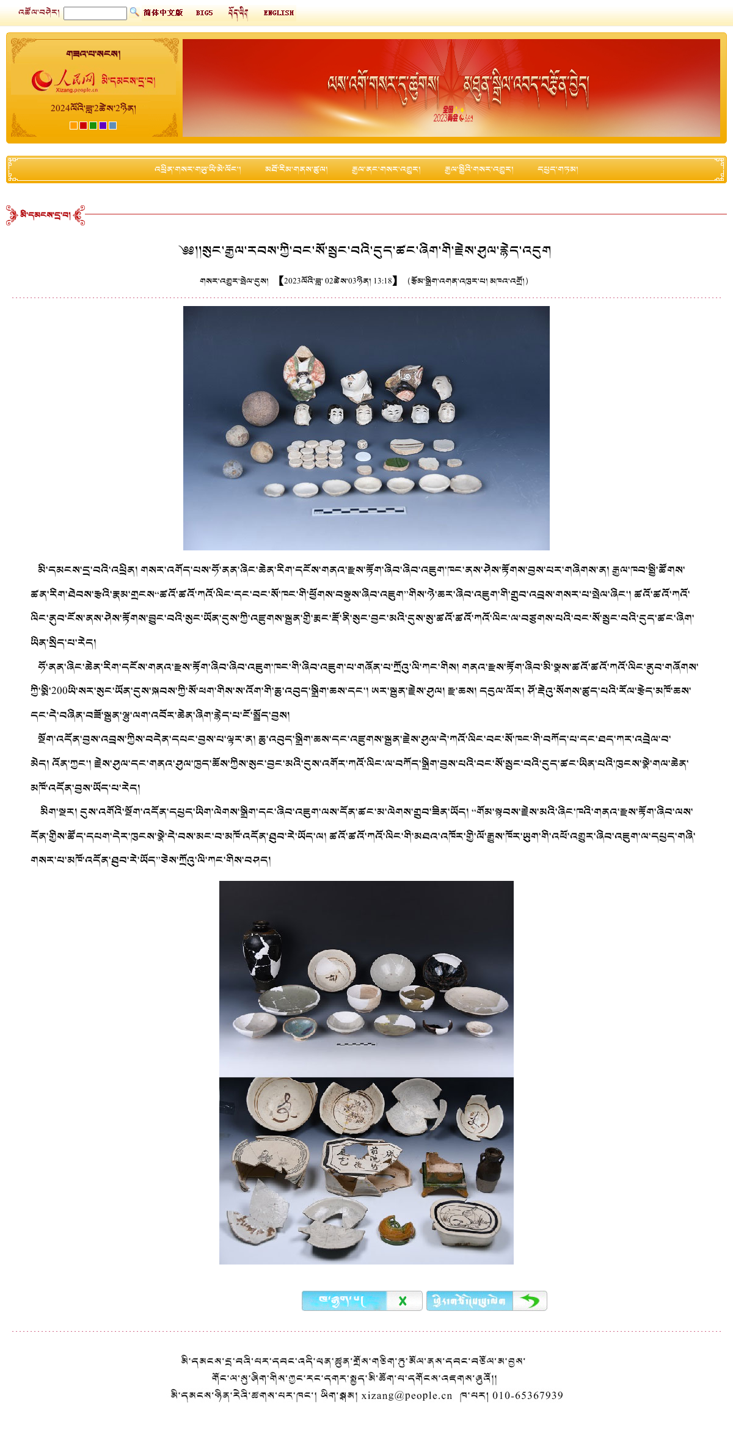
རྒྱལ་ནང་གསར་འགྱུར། (386, 169)
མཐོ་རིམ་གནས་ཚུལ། (296, 169)
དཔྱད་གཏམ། (558, 169)
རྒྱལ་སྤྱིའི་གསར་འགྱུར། (479, 169)
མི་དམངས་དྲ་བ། (45, 215)
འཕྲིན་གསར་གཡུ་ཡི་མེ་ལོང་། (198, 169)
